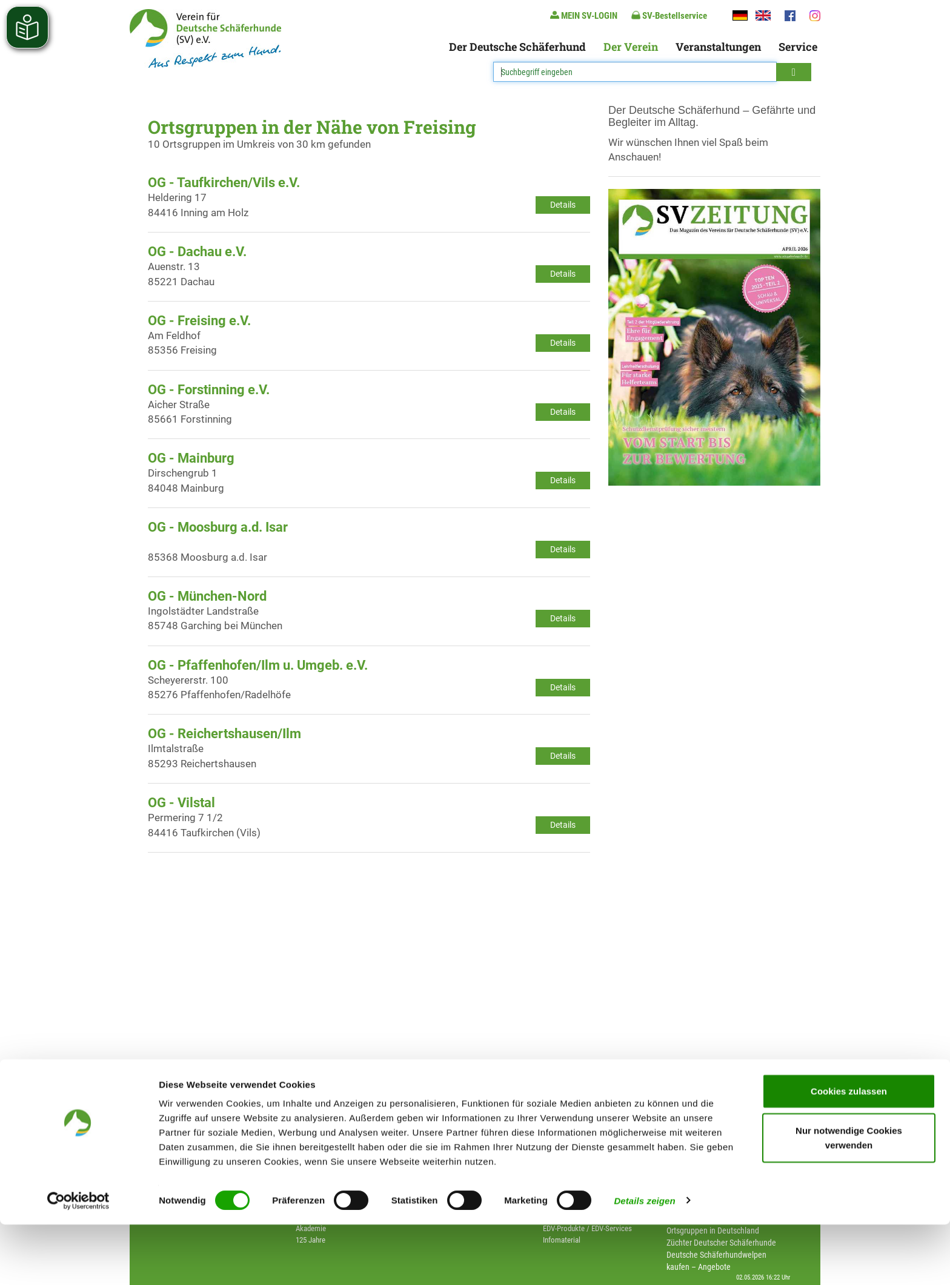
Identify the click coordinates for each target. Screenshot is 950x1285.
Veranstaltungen (718, 46)
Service (798, 46)
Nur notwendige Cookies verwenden (849, 1198)
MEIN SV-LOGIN (583, 15)
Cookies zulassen (849, 1151)
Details (563, 205)
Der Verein (630, 46)
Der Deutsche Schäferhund (517, 46)
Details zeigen (644, 1261)
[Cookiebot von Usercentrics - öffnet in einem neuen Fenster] (78, 1261)
